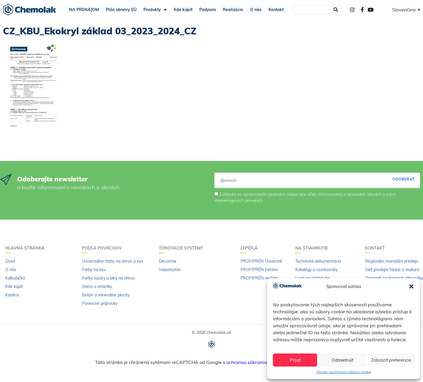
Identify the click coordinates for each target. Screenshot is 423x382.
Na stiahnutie (313, 248)
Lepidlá (251, 248)
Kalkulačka (15, 278)
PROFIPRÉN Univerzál (261, 261)
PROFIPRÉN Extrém (259, 269)
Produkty (155, 9)
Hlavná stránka (26, 248)
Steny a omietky (97, 286)
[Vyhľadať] (335, 9)
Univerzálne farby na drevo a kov (112, 261)
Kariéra (12, 295)
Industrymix (169, 269)
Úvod (10, 261)
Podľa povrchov (103, 248)
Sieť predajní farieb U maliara (392, 269)
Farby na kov (94, 269)
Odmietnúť (342, 360)
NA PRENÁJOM (84, 9)
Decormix (167, 261)
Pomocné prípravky (100, 303)
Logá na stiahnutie (312, 278)
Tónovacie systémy (182, 248)
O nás (256, 9)
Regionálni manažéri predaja (391, 261)
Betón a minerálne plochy (105, 295)
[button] (411, 286)
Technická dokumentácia (318, 261)
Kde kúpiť (183, 9)
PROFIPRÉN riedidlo (259, 278)
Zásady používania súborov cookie (343, 372)
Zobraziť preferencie (391, 360)
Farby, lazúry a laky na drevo (108, 278)
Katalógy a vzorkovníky (316, 269)
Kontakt (276, 9)
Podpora (207, 9)
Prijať (295, 360)
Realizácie (233, 9)
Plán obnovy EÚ (121, 9)
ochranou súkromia (246, 362)
